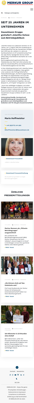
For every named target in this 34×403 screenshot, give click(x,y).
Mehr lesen (9, 247)
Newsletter (20, 371)
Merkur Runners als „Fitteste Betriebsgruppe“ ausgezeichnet (16, 230)
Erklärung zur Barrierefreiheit (17, 396)
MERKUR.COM (11, 387)
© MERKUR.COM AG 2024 (17, 399)
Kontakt (13, 371)
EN (18, 382)
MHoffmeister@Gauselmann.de (17, 130)
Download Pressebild (14, 158)
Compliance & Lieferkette (17, 394)
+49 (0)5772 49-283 (13, 125)
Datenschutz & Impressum (17, 392)
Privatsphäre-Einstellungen (17, 390)
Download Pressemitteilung (17, 173)
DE (16, 382)
